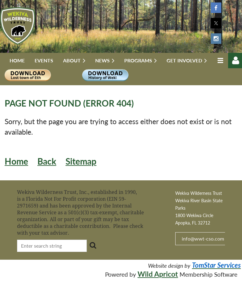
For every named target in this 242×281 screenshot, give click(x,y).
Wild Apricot (158, 274)
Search (92, 245)
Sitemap (81, 161)
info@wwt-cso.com (203, 238)
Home (16, 161)
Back (46, 161)
